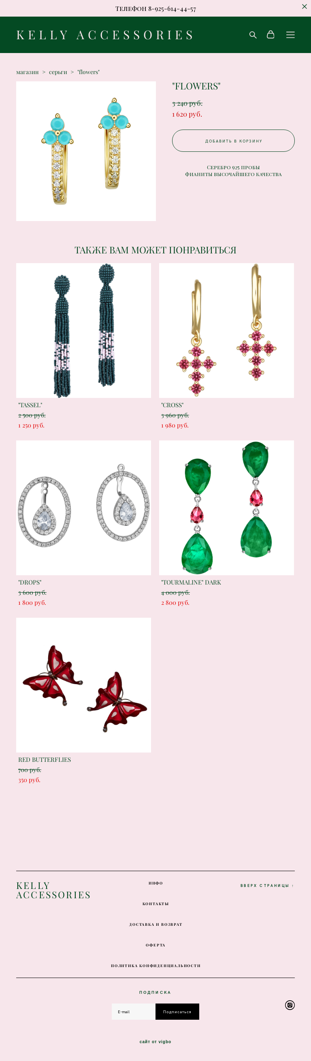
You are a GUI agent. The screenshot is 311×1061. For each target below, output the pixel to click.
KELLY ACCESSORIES (106, 35)
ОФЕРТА (156, 945)
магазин (27, 72)
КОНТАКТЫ (156, 904)
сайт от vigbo (155, 1042)
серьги (58, 72)
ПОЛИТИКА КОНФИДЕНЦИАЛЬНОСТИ (156, 965)
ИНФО (156, 883)
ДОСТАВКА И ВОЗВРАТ (155, 924)
